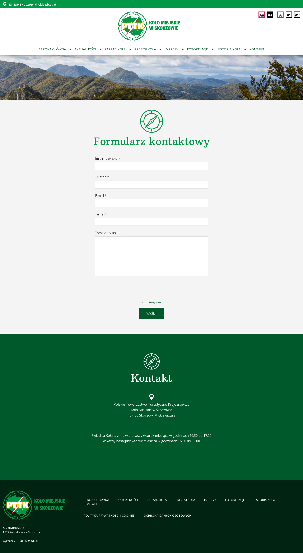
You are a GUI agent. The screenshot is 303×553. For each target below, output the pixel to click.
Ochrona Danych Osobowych (167, 515)
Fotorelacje (197, 49)
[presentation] (127, 287)
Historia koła (229, 49)
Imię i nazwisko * (107, 158)
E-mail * (101, 195)
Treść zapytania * (108, 233)
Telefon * (102, 177)
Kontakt (256, 49)
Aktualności (85, 49)
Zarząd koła (115, 49)
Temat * (101, 214)
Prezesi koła (145, 49)
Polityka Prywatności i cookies (109, 515)
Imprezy (171, 49)
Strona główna (52, 49)
